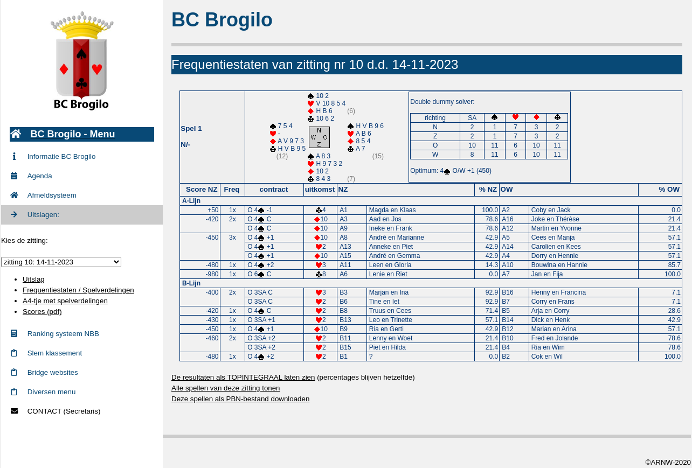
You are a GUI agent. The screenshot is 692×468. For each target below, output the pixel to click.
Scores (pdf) (42, 312)
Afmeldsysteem (43, 195)
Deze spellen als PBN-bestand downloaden (240, 399)
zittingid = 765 (61, 262)
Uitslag (34, 279)
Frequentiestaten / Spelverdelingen (78, 290)
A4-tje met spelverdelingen (65, 301)
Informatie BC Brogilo (52, 156)
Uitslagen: (34, 215)
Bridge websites (44, 372)
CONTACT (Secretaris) (55, 411)
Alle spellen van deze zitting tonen (225, 388)
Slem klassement (46, 353)
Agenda (31, 176)
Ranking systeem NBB (54, 334)
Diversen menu (42, 392)
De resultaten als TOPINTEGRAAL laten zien (243, 377)
